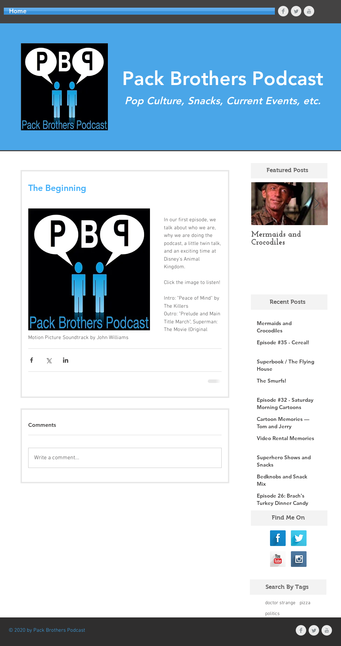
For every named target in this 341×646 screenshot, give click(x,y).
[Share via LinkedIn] (65, 360)
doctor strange (280, 603)
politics (272, 614)
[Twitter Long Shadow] (299, 538)
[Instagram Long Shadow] (299, 559)
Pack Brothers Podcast (222, 78)
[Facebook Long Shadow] (278, 538)
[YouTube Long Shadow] (278, 559)
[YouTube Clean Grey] (309, 11)
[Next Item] (317, 203)
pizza (305, 603)
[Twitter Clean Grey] (296, 11)
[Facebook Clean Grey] (283, 11)
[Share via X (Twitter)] (48, 360)
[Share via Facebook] (31, 360)
